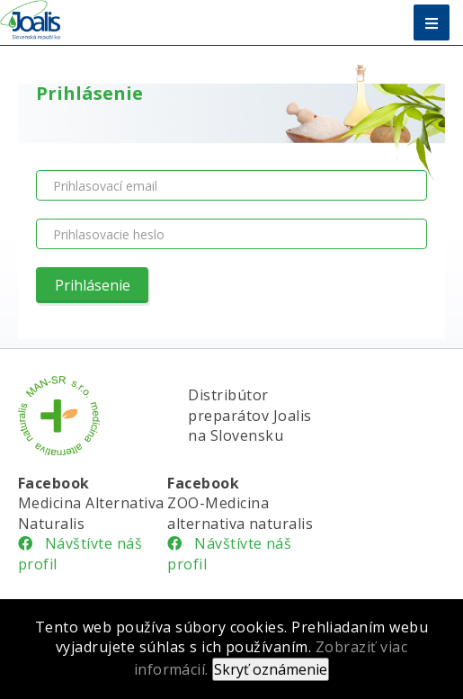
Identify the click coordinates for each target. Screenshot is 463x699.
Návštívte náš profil (80, 553)
